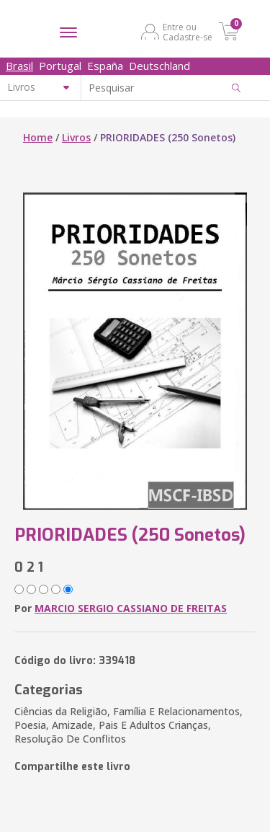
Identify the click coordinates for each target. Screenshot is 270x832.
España (105, 65)
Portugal (60, 65)
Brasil (19, 65)
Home (38, 137)
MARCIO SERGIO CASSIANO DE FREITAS (131, 608)
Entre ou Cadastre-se (187, 32)
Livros (76, 137)
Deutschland (159, 65)
